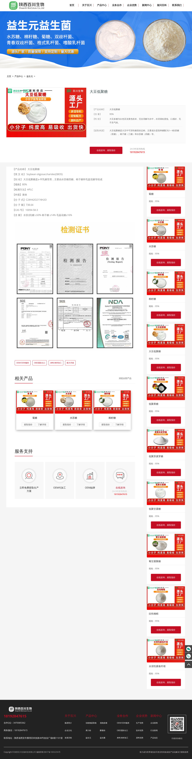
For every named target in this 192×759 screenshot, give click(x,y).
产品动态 (154, 737)
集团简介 (68, 723)
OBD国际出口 (39, 362)
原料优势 (139, 737)
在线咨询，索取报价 (165, 210)
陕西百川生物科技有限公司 (25, 752)
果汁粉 (88, 730)
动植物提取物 (91, 723)
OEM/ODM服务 (22, 362)
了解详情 (42, 424)
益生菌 (102, 737)
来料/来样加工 (56, 362)
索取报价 (28, 424)
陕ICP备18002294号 (52, 752)
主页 (9, 76)
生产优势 (139, 723)
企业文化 (68, 730)
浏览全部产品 (125, 378)
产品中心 (19, 76)
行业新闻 (154, 730)
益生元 (30, 76)
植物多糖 (103, 723)
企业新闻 (154, 723)
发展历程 (68, 737)
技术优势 (139, 730)
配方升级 (70, 362)
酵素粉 (102, 730)
